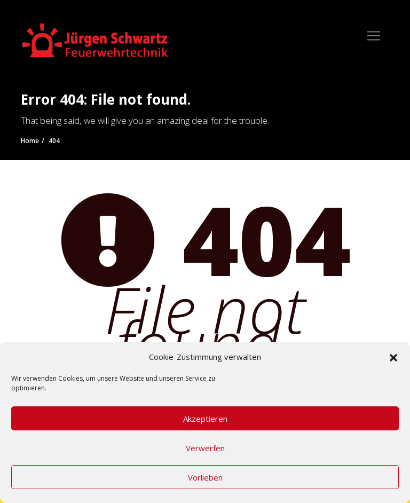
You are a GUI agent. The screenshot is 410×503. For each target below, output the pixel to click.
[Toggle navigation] (374, 35)
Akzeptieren (205, 418)
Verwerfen (205, 448)
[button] (393, 356)
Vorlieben (205, 477)
